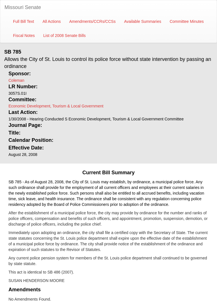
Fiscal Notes (24, 35)
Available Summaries (142, 21)
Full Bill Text (23, 21)
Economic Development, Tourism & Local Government (55, 106)
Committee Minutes (187, 21)
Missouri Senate (23, 7)
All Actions (51, 21)
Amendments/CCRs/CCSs (92, 21)
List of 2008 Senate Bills (64, 35)
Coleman (16, 80)
